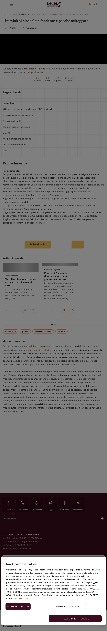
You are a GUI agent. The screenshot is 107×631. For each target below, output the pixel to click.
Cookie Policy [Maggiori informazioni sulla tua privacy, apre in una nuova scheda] (21, 598)
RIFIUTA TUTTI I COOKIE (67, 606)
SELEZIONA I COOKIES (18, 606)
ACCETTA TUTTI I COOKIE (76, 618)
